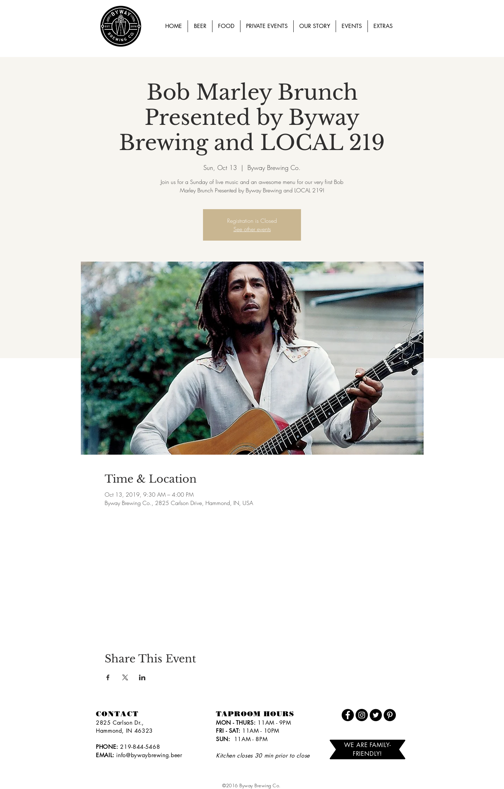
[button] (352, 26)
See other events (252, 229)
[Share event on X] (125, 677)
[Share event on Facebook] (108, 677)
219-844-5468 (140, 747)
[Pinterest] (390, 715)
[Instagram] (362, 715)
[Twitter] (376, 715)
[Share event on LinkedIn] (142, 677)
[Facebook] (348, 715)
